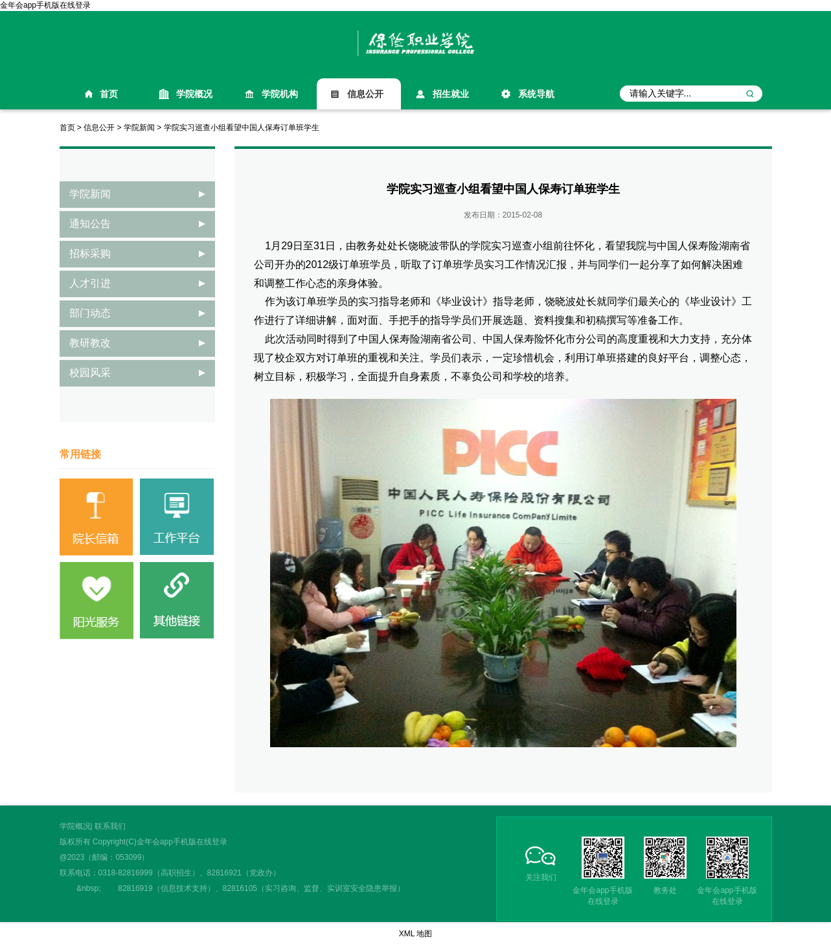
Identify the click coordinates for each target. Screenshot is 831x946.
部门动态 (90, 313)
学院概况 (194, 94)
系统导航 (536, 94)
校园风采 (90, 372)
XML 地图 (416, 933)
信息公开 (365, 94)
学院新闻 (139, 127)
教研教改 (90, 342)
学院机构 (280, 94)
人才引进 (90, 283)
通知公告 (90, 223)
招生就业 (451, 94)
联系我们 (110, 826)
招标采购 (90, 253)
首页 (109, 94)
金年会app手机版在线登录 (45, 5)
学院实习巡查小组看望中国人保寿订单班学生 (241, 127)
